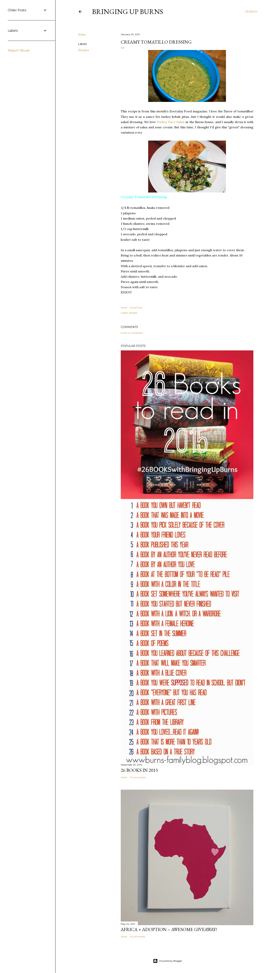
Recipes (83, 50)
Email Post (136, 307)
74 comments (138, 777)
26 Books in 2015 (139, 770)
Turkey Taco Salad (170, 122)
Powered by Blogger (167, 961)
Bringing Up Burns (127, 11)
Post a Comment (132, 333)
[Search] (251, 11)
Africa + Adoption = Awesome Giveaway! (169, 929)
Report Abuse (19, 50)
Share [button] (82, 34)
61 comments (137, 936)
